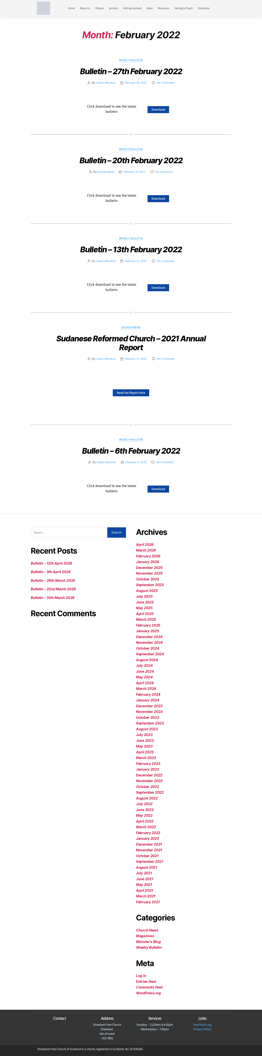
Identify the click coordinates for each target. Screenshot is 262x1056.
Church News (131, 327)
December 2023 (149, 706)
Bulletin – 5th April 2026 (51, 572)
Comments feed (149, 987)
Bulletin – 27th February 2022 (131, 71)
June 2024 (145, 671)
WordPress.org (148, 993)
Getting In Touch (183, 8)
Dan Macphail (105, 172)
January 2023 (147, 769)
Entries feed (146, 981)
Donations (204, 8)
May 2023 (144, 746)
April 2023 (145, 752)
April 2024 (145, 683)
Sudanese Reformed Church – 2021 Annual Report (131, 343)
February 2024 (148, 694)
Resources (163, 8)
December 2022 (149, 775)
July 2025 (144, 596)
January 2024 (147, 700)
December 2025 (149, 567)
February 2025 (148, 625)
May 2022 (144, 815)
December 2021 (149, 844)
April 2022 (145, 821)
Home (71, 8)
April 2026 (145, 544)
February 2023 (148, 763)
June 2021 (144, 879)
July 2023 (144, 735)
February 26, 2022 (136, 83)
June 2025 (145, 602)
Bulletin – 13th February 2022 (131, 249)
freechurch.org (202, 1024)
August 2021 (146, 867)
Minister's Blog (148, 942)
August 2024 (147, 660)
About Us (85, 8)
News (150, 8)
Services (113, 8)
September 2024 (150, 654)
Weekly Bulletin (131, 60)
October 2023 (147, 717)
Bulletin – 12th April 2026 (52, 563)
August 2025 (147, 590)
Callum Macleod (105, 83)
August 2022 (147, 798)
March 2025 (146, 619)
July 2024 (144, 666)
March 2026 (146, 550)
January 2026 (147, 562)
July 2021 (144, 873)
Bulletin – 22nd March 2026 (53, 589)
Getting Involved (132, 8)
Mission (99, 8)
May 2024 (144, 677)
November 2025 (149, 573)
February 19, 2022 (134, 172)
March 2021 (145, 896)
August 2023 (147, 729)
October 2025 (147, 579)
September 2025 (150, 585)
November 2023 (149, 712)
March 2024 (146, 689)
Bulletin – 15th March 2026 (53, 598)
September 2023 (150, 723)
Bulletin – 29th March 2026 (53, 580)
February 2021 (148, 902)
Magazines (145, 936)
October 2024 (147, 648)
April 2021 (144, 890)
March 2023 (146, 758)
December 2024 (149, 637)
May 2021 (144, 885)
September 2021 (150, 862)
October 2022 (147, 786)
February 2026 (148, 556)
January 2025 (147, 631)
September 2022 (150, 792)
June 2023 (145, 740)
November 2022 (149, 781)
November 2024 (149, 642)
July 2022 (144, 804)
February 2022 (148, 833)
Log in (141, 976)
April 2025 (145, 614)
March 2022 (146, 827)
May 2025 (144, 608)
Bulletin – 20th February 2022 (131, 160)
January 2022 (147, 838)
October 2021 (147, 856)
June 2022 (145, 810)
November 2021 (149, 850)
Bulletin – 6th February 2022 (131, 450)
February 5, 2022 (136, 462)
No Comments (166, 83)
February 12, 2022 (136, 261)
